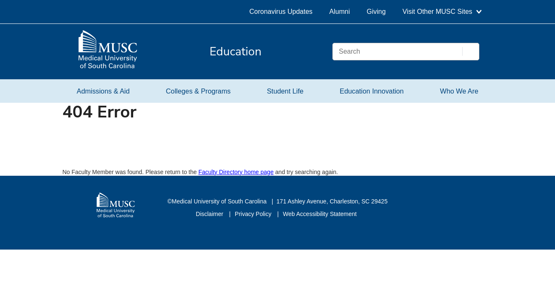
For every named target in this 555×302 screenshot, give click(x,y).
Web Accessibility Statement (320, 214)
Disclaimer (210, 214)
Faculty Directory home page (236, 172)
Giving (376, 11)
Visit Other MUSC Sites (441, 11)
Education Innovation (372, 91)
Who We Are (459, 91)
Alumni (339, 11)
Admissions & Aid (103, 91)
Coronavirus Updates (281, 11)
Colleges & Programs (198, 91)
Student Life (285, 91)
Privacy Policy (254, 214)
